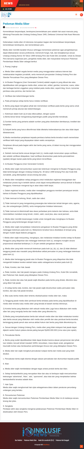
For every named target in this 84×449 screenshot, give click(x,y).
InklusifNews (46, 445)
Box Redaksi (18, 440)
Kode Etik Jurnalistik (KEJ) (46, 440)
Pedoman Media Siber (16, 23)
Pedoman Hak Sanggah (62, 440)
